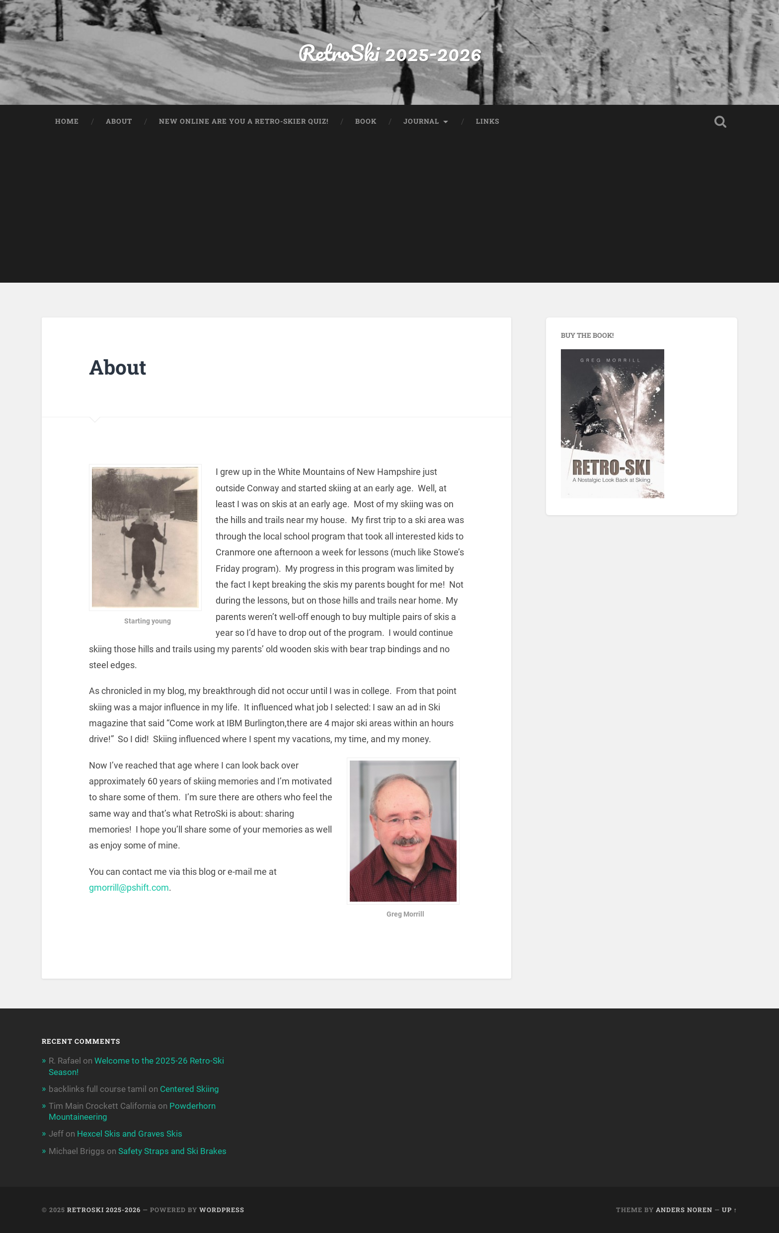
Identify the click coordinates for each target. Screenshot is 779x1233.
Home (67, 121)
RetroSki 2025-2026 (389, 52)
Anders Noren (684, 1210)
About (119, 121)
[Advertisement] (389, 213)
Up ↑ (729, 1210)
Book (366, 121)
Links (487, 121)
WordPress (221, 1210)
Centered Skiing (189, 1089)
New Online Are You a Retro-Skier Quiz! (243, 121)
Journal (421, 121)
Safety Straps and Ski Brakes (172, 1151)
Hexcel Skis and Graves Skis (129, 1134)
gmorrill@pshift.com (129, 887)
